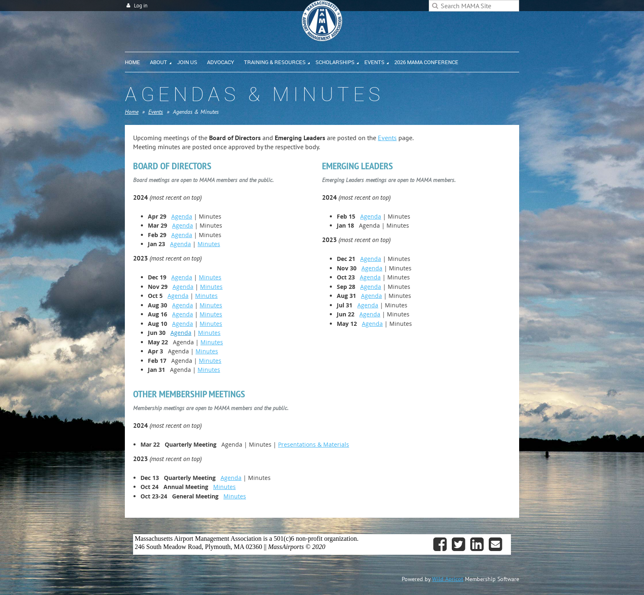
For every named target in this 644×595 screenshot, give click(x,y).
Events (155, 111)
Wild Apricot (447, 579)
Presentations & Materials (313, 444)
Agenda (181, 216)
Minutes (209, 244)
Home (131, 111)
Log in (140, 5)
